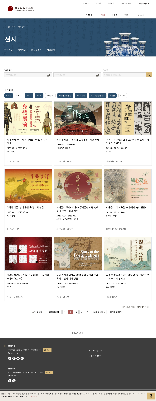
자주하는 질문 (95, 355)
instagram (14, 358)
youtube (18, 358)
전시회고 (21, 27)
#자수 (122, 95)
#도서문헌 (81, 95)
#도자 (29, 95)
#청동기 (50, 95)
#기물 (112, 95)
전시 (14, 27)
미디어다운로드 (95, 350)
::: (68, 3)
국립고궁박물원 (20, 8)
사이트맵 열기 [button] (77, 332)
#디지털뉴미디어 (98, 95)
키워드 (105, 70)
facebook (9, 358)
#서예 (8, 95)
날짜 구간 (8, 70)
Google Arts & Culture (22, 358)
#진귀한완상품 (65, 95)
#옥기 (39, 95)
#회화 (18, 95)
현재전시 (8, 50)
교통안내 (46, 350)
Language (142, 3)
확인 (151, 396)
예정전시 (22, 50)
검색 (149, 74)
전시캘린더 (36, 50)
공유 (130, 63)
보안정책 (34, 396)
